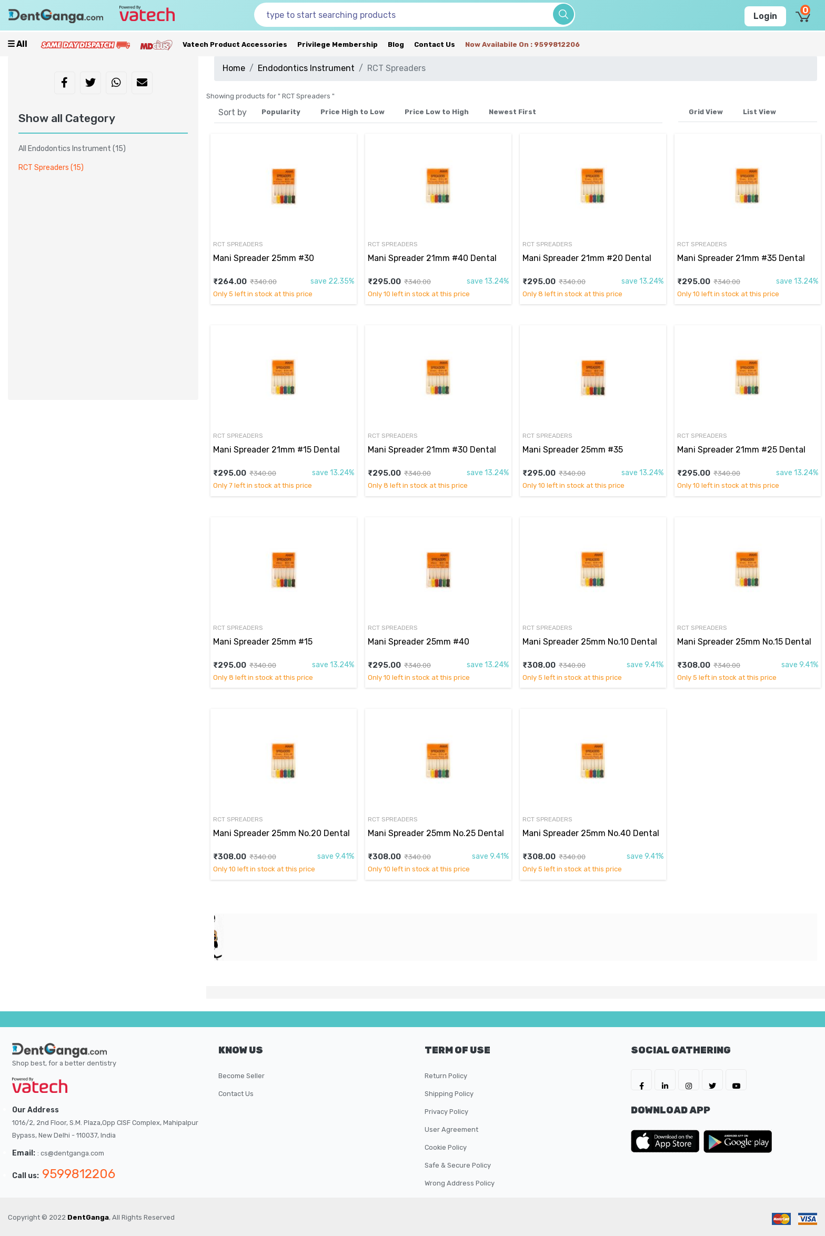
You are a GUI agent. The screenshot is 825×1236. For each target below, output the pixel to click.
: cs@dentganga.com (70, 1153)
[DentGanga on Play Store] (737, 1141)
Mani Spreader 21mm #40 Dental (432, 258)
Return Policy (446, 1076)
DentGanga (88, 1217)
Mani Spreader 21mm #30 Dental (432, 450)
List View (759, 112)
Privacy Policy (446, 1112)
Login (765, 16)
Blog (396, 44)
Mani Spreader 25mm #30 (263, 258)
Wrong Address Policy (460, 1183)
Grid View (706, 112)
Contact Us (434, 44)
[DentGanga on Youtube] (736, 1079)
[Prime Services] (85, 44)
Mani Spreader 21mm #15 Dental (276, 450)
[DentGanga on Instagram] (688, 1079)
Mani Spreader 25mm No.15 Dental (744, 642)
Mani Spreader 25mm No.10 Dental (589, 642)
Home (234, 68)
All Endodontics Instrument (72, 148)
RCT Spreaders (238, 244)
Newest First (512, 112)
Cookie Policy (446, 1147)
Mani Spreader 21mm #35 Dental (741, 258)
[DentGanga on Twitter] (712, 1079)
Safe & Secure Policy (458, 1165)
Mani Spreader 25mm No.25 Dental (436, 833)
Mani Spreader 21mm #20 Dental (586, 258)
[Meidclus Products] (156, 44)
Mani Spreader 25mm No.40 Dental (590, 833)
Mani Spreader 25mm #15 (263, 642)
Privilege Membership (337, 44)
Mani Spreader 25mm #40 (418, 642)
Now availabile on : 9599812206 (522, 44)
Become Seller (241, 1076)
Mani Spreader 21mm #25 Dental (741, 450)
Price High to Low (352, 112)
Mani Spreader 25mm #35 (572, 450)
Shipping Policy (449, 1094)
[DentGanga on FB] (641, 1079)
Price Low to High (437, 112)
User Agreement (451, 1129)
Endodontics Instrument (306, 68)
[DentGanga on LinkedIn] (665, 1079)
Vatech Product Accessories (235, 44)
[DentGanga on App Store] (667, 1141)
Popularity (280, 112)
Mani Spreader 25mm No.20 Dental (281, 833)
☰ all (17, 44)
